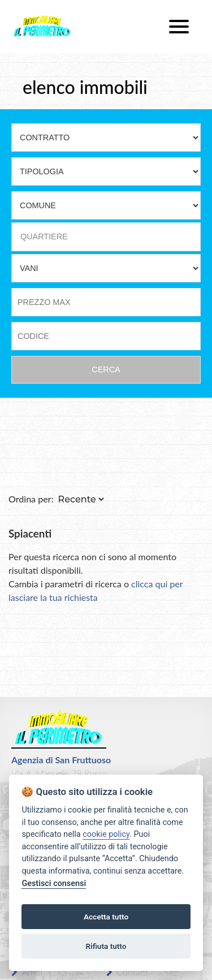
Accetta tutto (106, 916)
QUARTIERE (44, 236)
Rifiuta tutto (106, 946)
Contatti (127, 971)
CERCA (106, 369)
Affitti (26, 971)
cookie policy (106, 834)
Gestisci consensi (53, 883)
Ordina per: (31, 498)
